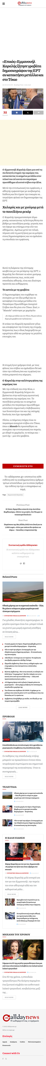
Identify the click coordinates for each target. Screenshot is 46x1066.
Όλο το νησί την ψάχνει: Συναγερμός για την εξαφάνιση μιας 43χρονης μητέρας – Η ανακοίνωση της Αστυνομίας (23, 652)
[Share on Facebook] (17, 113)
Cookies (22, 1042)
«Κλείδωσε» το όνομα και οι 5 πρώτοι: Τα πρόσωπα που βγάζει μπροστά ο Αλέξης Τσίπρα (23, 658)
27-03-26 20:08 (32, 751)
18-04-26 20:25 (21, 908)
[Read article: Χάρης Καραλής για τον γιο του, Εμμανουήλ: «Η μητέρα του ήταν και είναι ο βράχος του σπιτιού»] (23, 852)
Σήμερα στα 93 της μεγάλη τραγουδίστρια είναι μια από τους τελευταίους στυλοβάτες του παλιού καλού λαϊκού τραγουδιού (22, 966)
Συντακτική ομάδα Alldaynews (23, 545)
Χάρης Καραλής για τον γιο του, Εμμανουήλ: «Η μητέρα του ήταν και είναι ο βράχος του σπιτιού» (22, 866)
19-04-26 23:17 (34, 873)
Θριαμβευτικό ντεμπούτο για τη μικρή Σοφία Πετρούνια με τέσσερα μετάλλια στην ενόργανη (28, 902)
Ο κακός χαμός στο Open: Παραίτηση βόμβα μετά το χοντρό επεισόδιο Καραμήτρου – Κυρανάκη (23, 645)
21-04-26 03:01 (31, 616)
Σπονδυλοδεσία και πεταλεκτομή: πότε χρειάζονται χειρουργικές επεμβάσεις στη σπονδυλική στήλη (22, 746)
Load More (23, 707)
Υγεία (6, 739)
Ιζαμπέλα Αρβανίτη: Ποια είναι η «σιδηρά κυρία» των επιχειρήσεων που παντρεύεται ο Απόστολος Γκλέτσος (23, 665)
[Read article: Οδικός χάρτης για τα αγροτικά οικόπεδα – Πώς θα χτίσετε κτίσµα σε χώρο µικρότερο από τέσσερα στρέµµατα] (23, 592)
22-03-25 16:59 (7, 85)
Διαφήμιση (13, 1042)
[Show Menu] (3, 3)
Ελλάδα (7, 600)
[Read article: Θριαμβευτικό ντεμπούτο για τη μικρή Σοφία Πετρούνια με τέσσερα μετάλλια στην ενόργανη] (10, 902)
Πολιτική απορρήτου (34, 1042)
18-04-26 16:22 (21, 924)
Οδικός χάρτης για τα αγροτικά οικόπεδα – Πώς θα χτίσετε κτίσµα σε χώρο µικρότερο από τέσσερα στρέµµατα (22, 608)
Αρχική (4, 1042)
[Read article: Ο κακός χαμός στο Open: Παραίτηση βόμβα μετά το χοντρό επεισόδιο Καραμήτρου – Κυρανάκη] (7, 809)
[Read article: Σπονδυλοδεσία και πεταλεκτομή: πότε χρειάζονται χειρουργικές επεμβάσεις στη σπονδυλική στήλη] (23, 731)
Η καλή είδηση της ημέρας (18, 858)
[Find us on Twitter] (6, 1059)
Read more (10, 637)
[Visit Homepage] (25, 3)
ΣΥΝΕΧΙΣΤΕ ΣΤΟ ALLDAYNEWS (23, 467)
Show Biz (8, 958)
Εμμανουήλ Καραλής (15, 495)
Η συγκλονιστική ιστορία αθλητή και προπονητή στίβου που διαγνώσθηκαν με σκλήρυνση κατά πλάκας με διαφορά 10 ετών (28, 917)
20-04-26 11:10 (31, 972)
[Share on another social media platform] (39, 113)
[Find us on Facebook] (2, 1059)
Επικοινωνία (6, 1045)
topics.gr (11, 1030)
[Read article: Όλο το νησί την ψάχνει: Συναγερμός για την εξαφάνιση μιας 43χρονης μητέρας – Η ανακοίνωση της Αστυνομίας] (7, 822)
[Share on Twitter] (28, 113)
